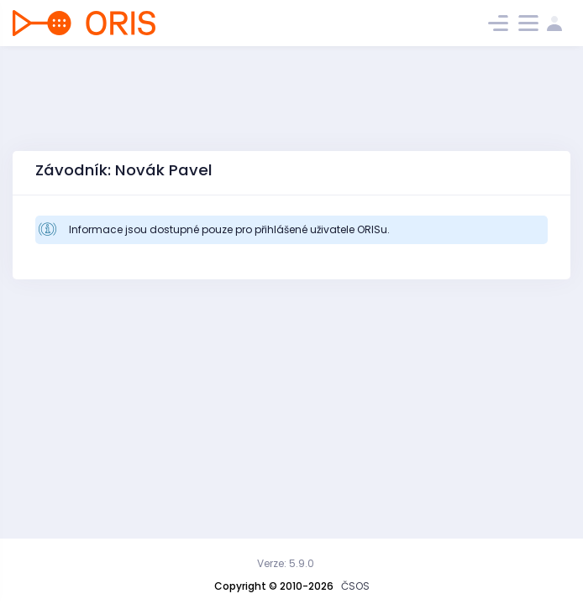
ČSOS (355, 586)
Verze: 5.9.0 (285, 563)
